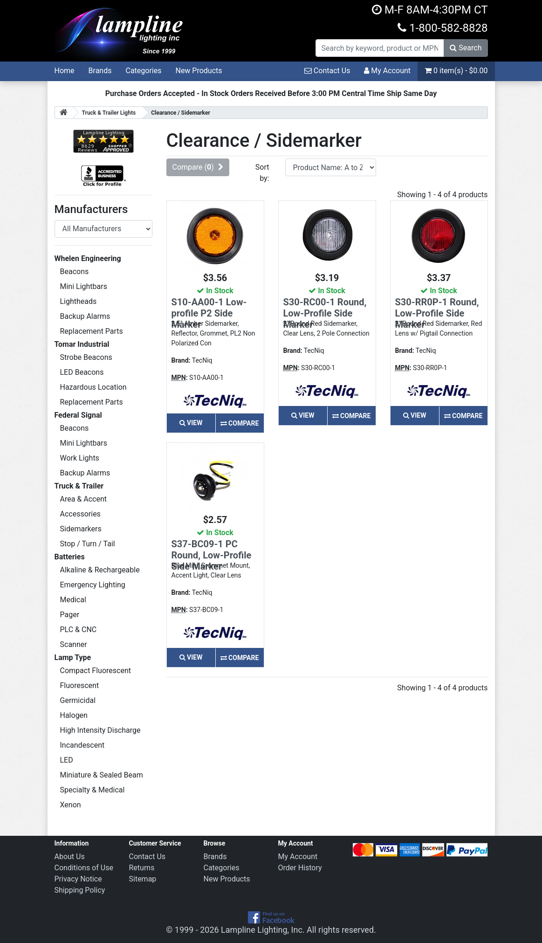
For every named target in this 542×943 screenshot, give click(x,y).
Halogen (74, 715)
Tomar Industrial (82, 344)
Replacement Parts (91, 331)
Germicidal (78, 700)
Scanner (73, 644)
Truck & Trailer (79, 486)
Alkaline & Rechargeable (100, 569)
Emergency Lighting (92, 584)
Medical (73, 599)
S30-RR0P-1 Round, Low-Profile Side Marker (437, 313)
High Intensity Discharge (100, 730)
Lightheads (78, 301)
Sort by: (262, 173)
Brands (100, 70)
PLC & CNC (78, 629)
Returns (142, 867)
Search (465, 47)
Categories (143, 70)
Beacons (74, 271)
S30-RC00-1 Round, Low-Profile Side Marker (325, 313)
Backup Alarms (85, 316)
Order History (300, 867)
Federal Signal (78, 415)
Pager (70, 614)
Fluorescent (79, 685)
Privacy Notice (78, 878)
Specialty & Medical (92, 789)
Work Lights (79, 458)
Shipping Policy (80, 890)
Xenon (70, 804)
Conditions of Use (84, 867)
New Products (198, 70)
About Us (70, 856)
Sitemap (143, 878)
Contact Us (327, 70)
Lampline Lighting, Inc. (263, 930)
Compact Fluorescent (95, 670)
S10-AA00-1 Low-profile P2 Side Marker (209, 313)
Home (65, 70)
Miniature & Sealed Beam (101, 775)
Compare (239, 423)
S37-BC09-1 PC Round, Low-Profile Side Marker (212, 555)
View (191, 423)
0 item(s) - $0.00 (456, 70)
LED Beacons (82, 372)
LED (66, 760)
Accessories (80, 513)
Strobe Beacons (86, 357)
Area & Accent (83, 499)
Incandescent (82, 745)
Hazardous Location (93, 387)
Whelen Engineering (88, 258)
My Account (387, 70)
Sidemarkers (81, 528)
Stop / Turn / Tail (87, 543)
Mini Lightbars (83, 286)
